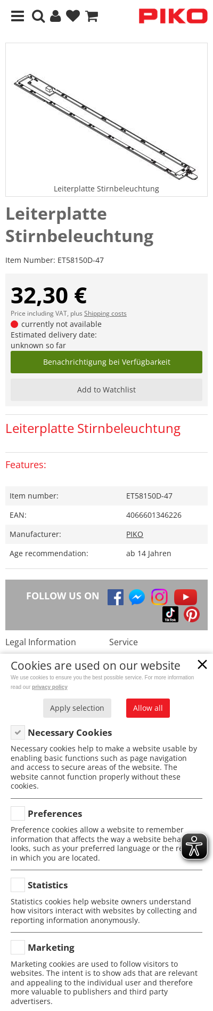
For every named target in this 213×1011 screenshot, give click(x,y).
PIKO (134, 534)
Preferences (55, 813)
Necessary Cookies (70, 732)
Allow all (148, 708)
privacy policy (50, 687)
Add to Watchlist (106, 389)
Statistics (48, 885)
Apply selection (77, 708)
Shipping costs (105, 313)
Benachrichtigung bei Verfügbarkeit (106, 362)
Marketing (51, 947)
